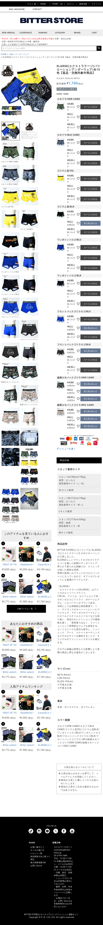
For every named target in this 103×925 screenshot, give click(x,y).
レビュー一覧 (36, 853)
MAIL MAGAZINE (17, 9)
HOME (4, 54)
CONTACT (37, 9)
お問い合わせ (36, 866)
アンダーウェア (22, 54)
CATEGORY (60, 33)
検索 (99, 48)
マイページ (96, 4)
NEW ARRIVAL (8, 33)
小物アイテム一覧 (25, 609)
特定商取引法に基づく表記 (40, 857)
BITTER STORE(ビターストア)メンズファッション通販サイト (51, 914)
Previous (5, 91)
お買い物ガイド (37, 847)
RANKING (43, 33)
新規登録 (83, 4)
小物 (11, 54)
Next (48, 91)
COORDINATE (26, 33)
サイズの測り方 (37, 850)
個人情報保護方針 (38, 862)
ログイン (71, 4)
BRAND (77, 33)
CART (94, 33)
